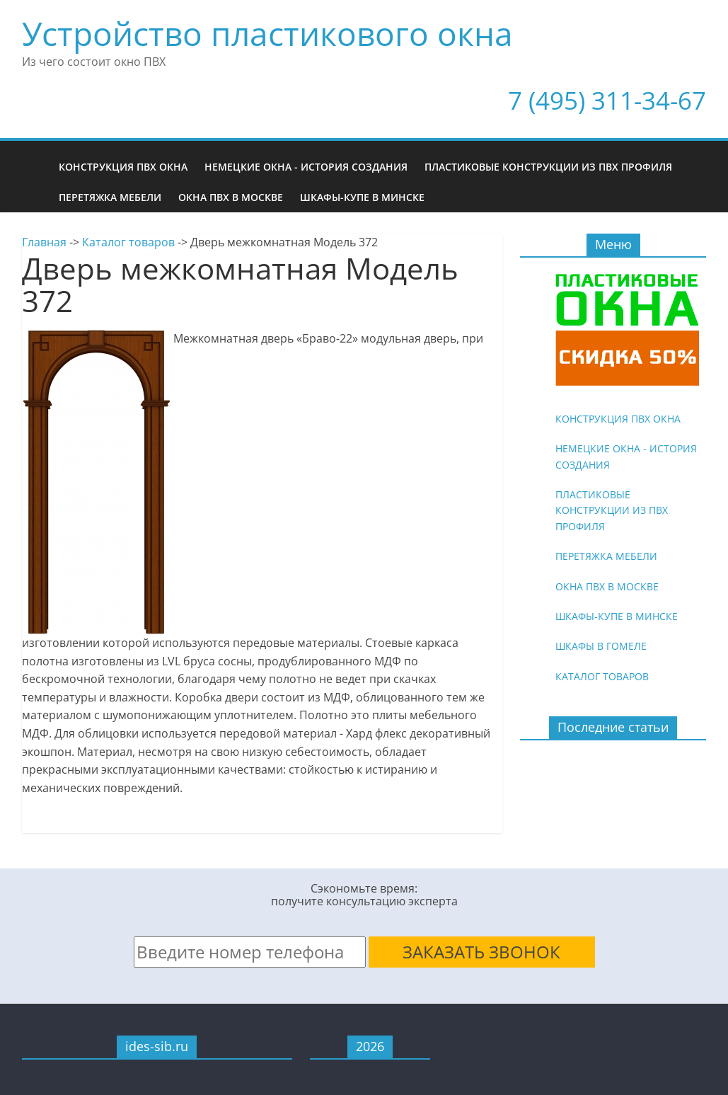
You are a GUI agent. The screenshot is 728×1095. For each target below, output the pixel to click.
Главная (44, 242)
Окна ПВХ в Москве (230, 197)
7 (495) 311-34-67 (607, 100)
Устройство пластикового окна (267, 33)
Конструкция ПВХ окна (123, 166)
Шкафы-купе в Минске (362, 197)
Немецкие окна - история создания (306, 166)
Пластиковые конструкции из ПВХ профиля (548, 166)
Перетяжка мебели (110, 197)
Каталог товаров (128, 242)
